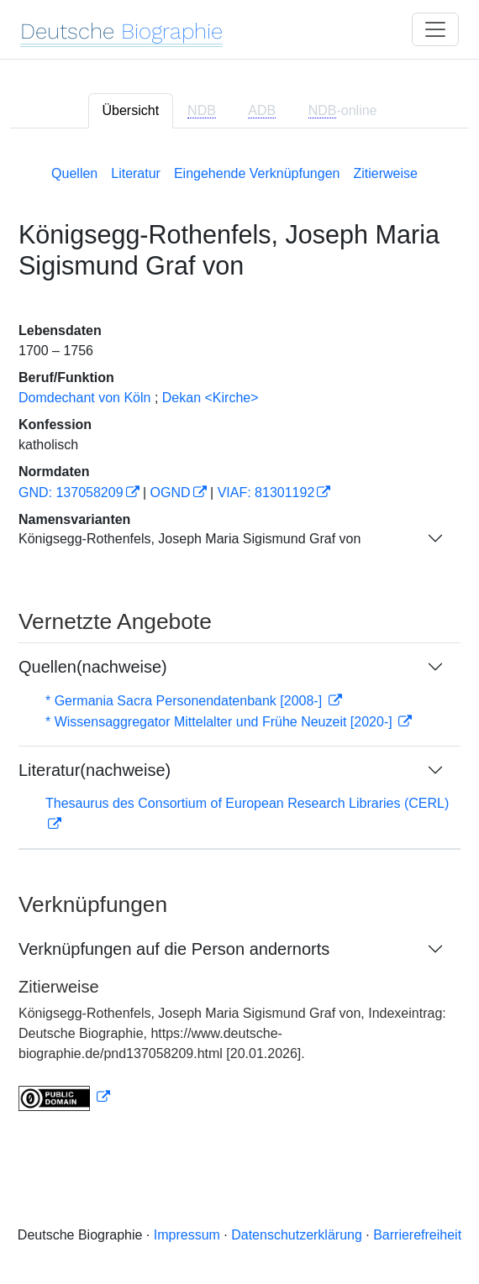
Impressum (187, 1235)
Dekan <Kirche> (210, 397)
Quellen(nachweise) (92, 667)
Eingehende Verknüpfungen (257, 173)
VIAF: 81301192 (266, 492)
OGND (170, 492)
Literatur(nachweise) (94, 770)
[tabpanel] (239, 635)
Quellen (74, 173)
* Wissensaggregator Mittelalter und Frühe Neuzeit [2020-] (220, 722)
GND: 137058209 (71, 492)
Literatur (136, 173)
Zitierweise (385, 173)
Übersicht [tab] (131, 110)
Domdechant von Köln (84, 397)
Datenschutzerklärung (296, 1235)
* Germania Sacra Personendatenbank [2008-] (185, 701)
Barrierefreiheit (417, 1235)
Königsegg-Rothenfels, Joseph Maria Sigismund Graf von (189, 539)
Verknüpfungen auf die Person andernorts (173, 949)
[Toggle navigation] (435, 29)
